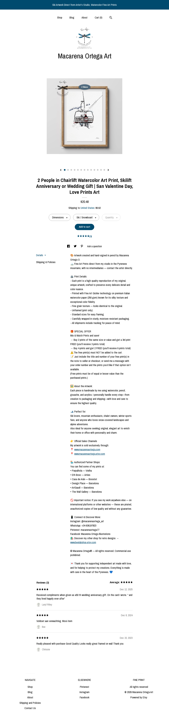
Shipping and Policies (30, 703)
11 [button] (98, 170)
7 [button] (84, 170)
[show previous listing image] (61, 170)
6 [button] (81, 170)
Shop (59, 17)
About (84, 17)
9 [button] (91, 170)
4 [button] (74, 170)
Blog (71, 17)
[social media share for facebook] (68, 246)
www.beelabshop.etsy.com (83, 542)
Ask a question (94, 246)
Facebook (84, 697)
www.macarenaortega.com (87, 449)
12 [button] (101, 170)
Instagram (84, 692)
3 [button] (71, 170)
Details (41, 255)
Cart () (98, 17)
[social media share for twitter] (75, 246)
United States (87, 208)
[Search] (111, 18)
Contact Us (30, 708)
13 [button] (104, 170)
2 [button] (68, 170)
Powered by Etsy (138, 697)
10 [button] (94, 170)
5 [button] (78, 170)
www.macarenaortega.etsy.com (89, 454)
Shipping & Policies (45, 262)
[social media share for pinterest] (82, 246)
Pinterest (84, 687)
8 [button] (88, 170)
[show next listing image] (108, 170)
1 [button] (65, 170)
